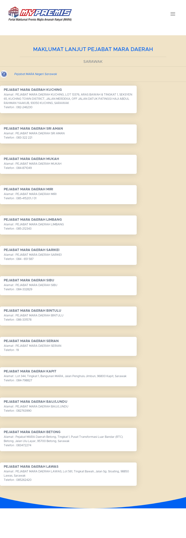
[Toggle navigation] (173, 14)
